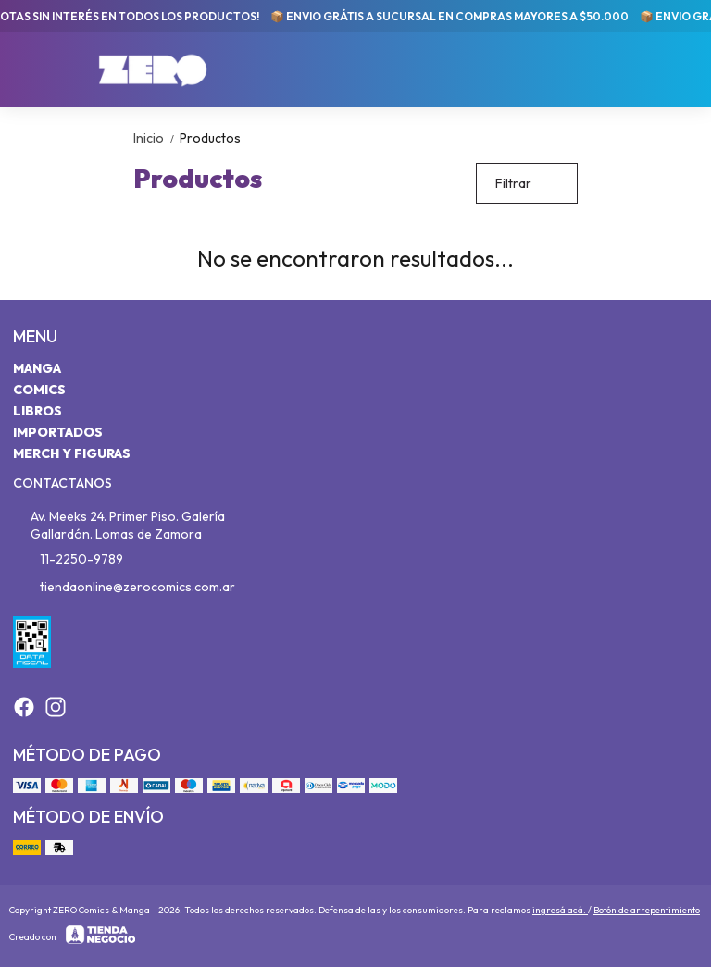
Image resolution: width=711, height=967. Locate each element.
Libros (37, 411)
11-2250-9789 (68, 560)
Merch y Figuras (72, 453)
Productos (210, 138)
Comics (39, 389)
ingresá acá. (560, 910)
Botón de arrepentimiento (646, 910)
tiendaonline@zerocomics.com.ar (124, 587)
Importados (58, 432)
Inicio (156, 138)
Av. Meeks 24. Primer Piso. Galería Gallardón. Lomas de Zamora (119, 525)
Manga (37, 368)
